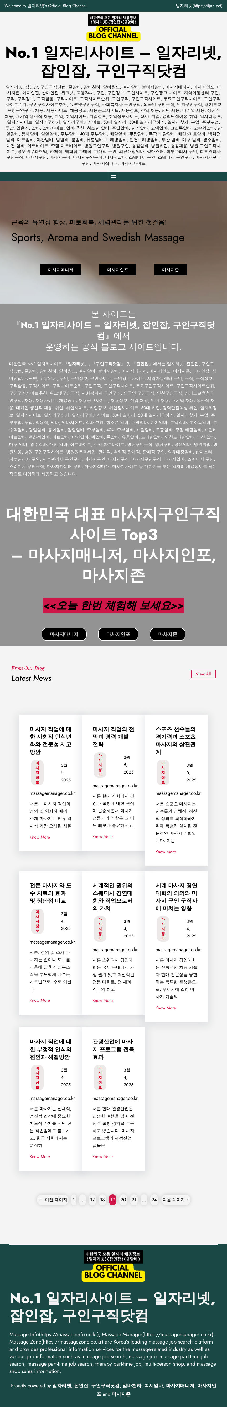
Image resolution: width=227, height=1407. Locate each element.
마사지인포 (117, 270)
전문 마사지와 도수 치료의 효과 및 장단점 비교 (50, 893)
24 (154, 1199)
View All (203, 674)
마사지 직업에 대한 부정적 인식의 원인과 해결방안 (50, 1049)
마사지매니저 (60, 270)
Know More (40, 837)
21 (134, 1199)
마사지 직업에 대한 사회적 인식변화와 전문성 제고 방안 (50, 740)
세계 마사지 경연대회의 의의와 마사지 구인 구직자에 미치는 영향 (176, 897)
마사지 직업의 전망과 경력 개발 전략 (113, 736)
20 (123, 1199)
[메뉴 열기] (113, 176)
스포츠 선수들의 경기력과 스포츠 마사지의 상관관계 (176, 740)
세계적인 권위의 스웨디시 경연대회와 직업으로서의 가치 (112, 897)
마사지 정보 (37, 772)
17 (92, 1199)
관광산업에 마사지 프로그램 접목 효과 (113, 1049)
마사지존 (170, 270)
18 (102, 1199)
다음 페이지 (176, 1200)
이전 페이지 (52, 1200)
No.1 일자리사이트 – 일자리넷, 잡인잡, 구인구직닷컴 (113, 61)
